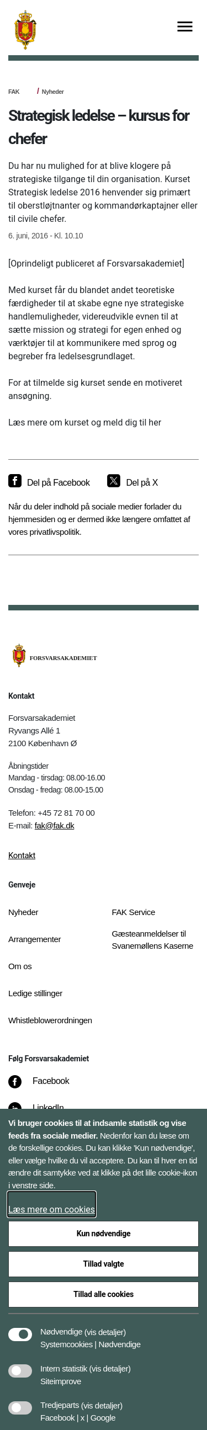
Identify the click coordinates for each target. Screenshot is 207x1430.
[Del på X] (132, 483)
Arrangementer (34, 939)
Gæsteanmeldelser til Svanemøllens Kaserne (153, 940)
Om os (19, 966)
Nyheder (53, 91)
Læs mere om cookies (51, 1209)
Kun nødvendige (104, 1233)
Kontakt (21, 855)
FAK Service (133, 912)
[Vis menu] (184, 27)
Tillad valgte (103, 1263)
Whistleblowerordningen (50, 1020)
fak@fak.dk (55, 825)
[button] (105, 1326)
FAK (13, 91)
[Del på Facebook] (48, 483)
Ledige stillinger (35, 993)
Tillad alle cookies (103, 1294)
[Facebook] (46, 1087)
